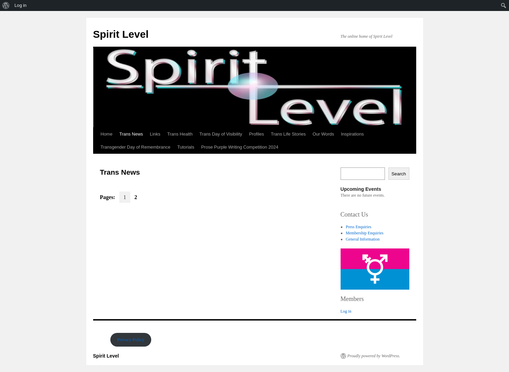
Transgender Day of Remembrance (135, 147)
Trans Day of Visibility (220, 134)
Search (398, 173)
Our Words (323, 134)
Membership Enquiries (365, 233)
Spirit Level (121, 34)
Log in (346, 311)
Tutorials (185, 147)
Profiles (256, 134)
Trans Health (179, 134)
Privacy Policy (130, 339)
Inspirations (352, 134)
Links (155, 134)
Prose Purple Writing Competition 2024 (239, 147)
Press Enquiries (358, 226)
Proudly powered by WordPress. (373, 355)
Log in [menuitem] (20, 5)
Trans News (131, 134)
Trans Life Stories (288, 134)
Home (107, 134)
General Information (362, 239)
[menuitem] (6, 5)
